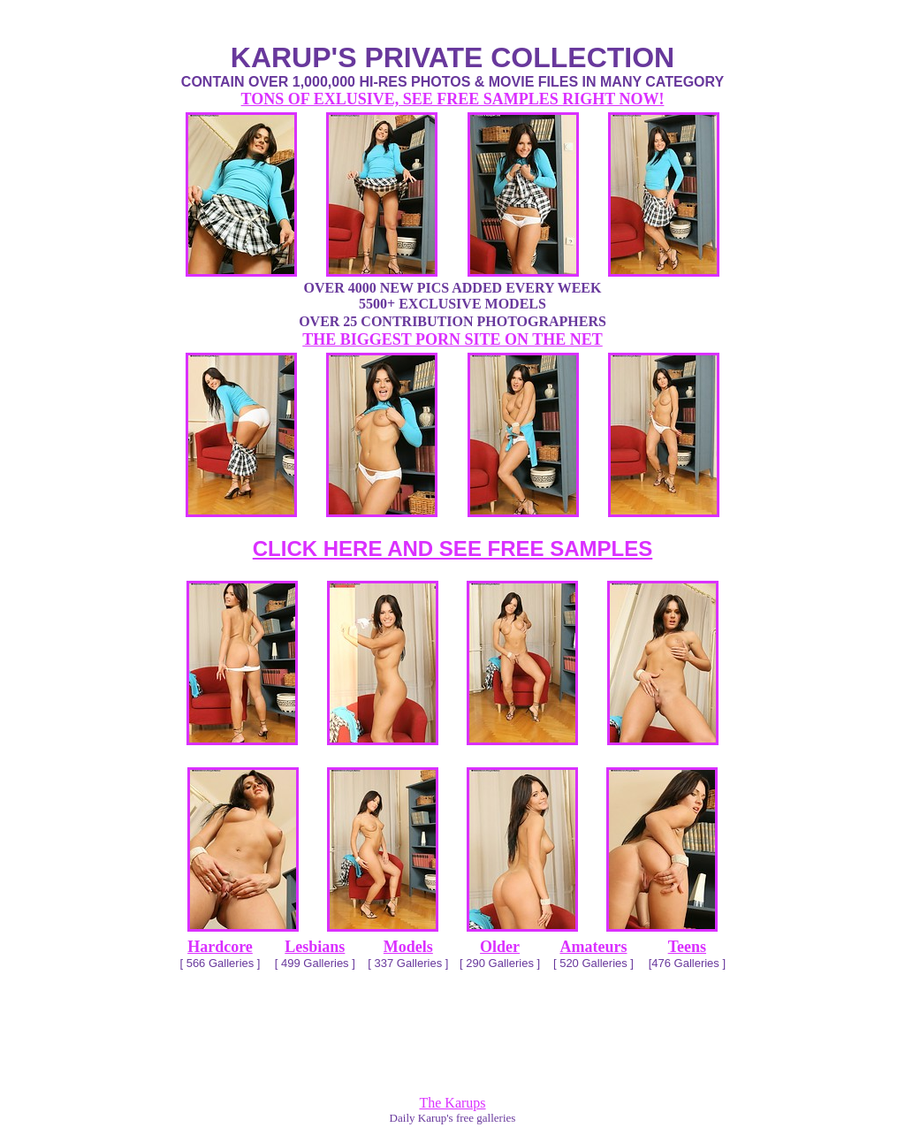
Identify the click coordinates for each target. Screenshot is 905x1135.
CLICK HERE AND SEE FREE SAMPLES (453, 548)
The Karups (452, 1102)
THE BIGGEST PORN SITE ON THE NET (452, 339)
